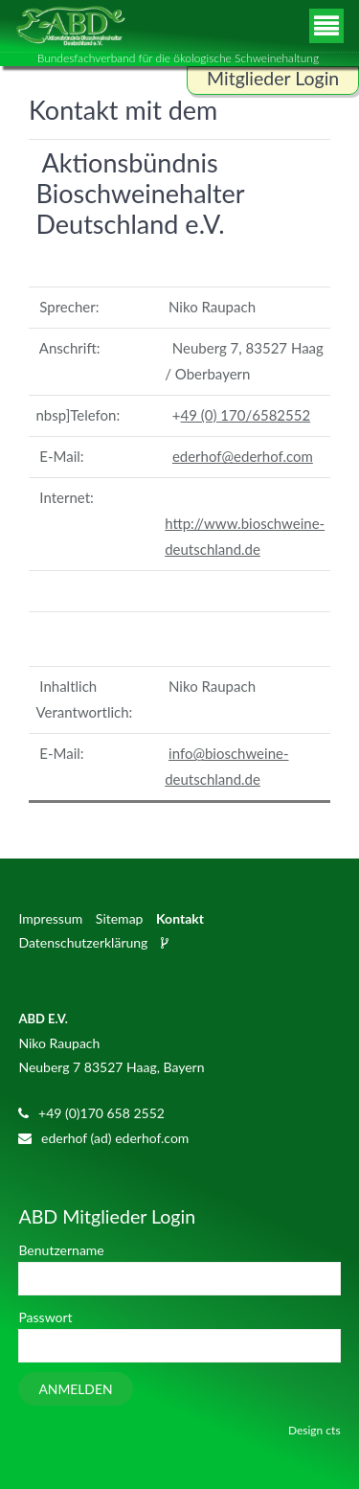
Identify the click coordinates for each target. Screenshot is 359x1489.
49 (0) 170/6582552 (246, 415)
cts (332, 1430)
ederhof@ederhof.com (242, 456)
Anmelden (75, 1389)
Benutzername (60, 1250)
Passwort (45, 1317)
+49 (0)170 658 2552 (101, 1113)
